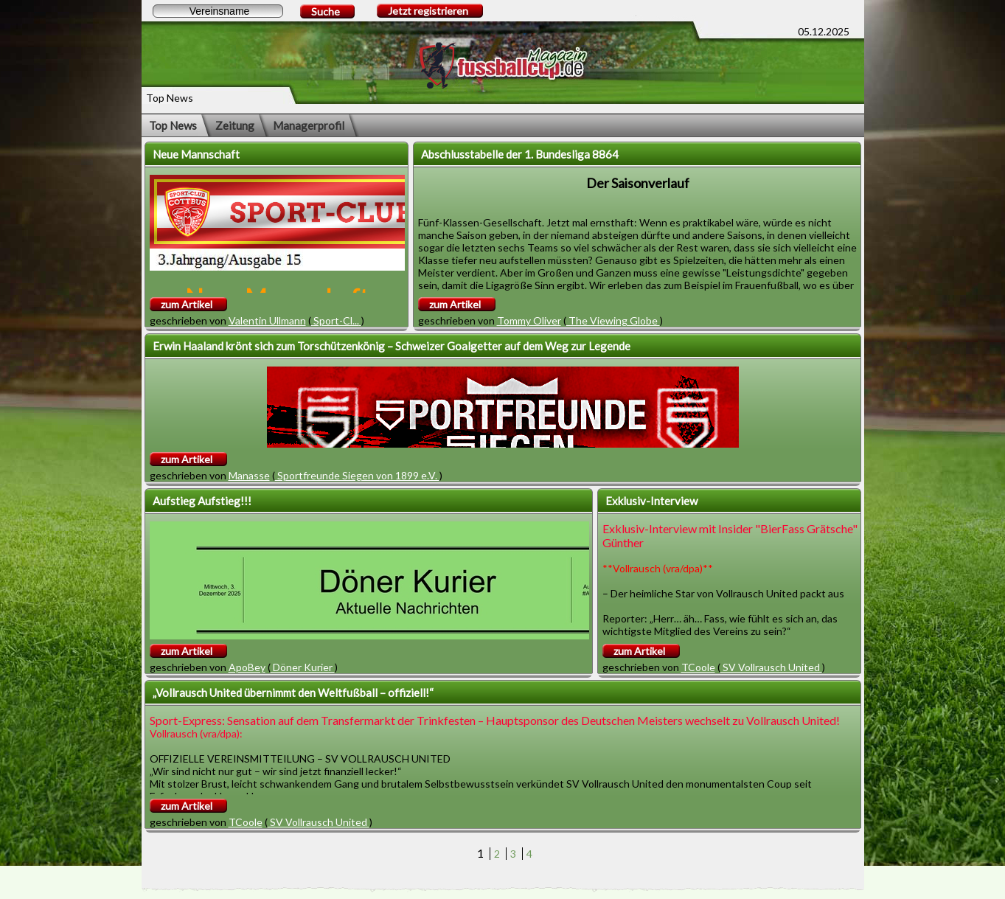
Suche (325, 11)
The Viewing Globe (613, 320)
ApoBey (247, 667)
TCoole (698, 667)
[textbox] (217, 11)
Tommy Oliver (529, 320)
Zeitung (234, 125)
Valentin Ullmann (267, 320)
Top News (173, 125)
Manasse (249, 475)
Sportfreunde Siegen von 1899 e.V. (357, 475)
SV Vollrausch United (771, 667)
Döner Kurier (303, 667)
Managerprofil (308, 125)
